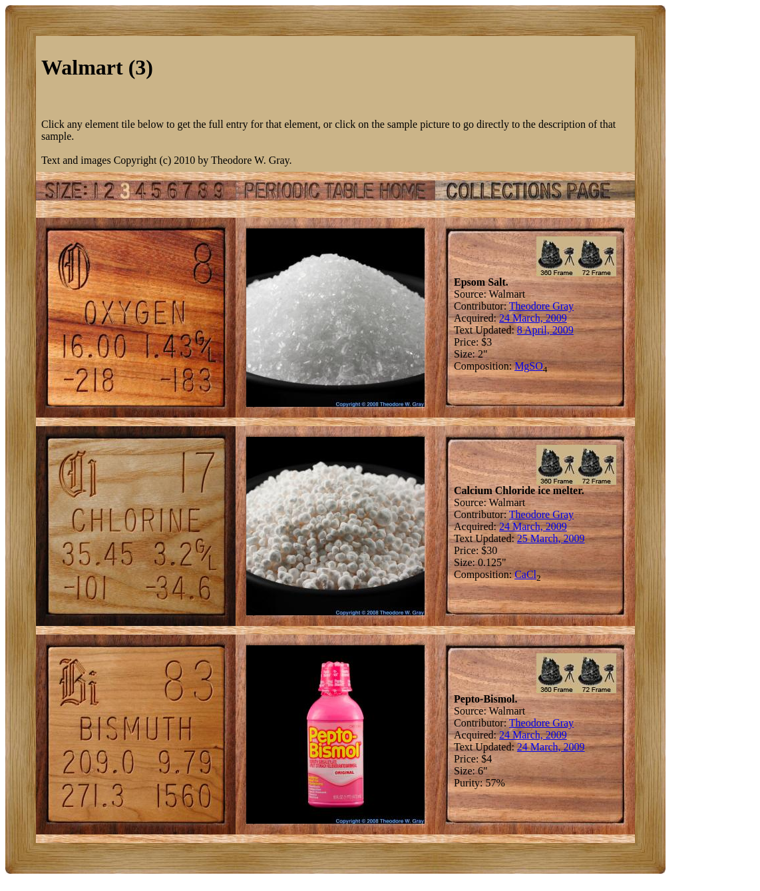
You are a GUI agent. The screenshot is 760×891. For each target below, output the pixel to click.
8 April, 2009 (545, 330)
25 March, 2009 (551, 538)
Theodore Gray (541, 306)
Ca (520, 574)
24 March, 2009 (533, 318)
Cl (531, 574)
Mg (521, 366)
